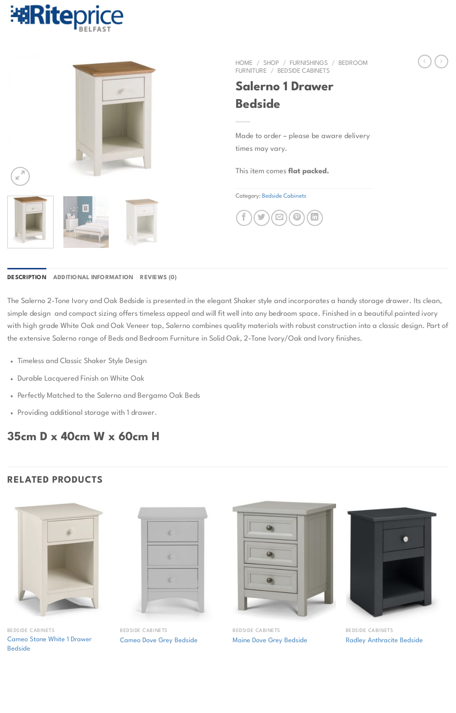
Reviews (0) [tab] (158, 278)
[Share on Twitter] (262, 218)
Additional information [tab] (93, 278)
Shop (271, 63)
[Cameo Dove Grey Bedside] (171, 560)
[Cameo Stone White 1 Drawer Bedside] (59, 560)
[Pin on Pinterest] (297, 218)
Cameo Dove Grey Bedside (159, 640)
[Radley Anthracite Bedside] (397, 560)
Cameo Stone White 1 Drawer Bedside (49, 644)
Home (244, 63)
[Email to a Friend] (279, 218)
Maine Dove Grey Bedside (270, 640)
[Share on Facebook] (244, 218)
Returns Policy (77, 685)
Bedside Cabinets (304, 71)
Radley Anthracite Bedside (384, 640)
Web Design (172, 700)
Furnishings (309, 63)
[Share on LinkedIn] (315, 218)
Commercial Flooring (142, 685)
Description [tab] (26, 278)
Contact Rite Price (213, 685)
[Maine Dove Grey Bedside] (284, 560)
